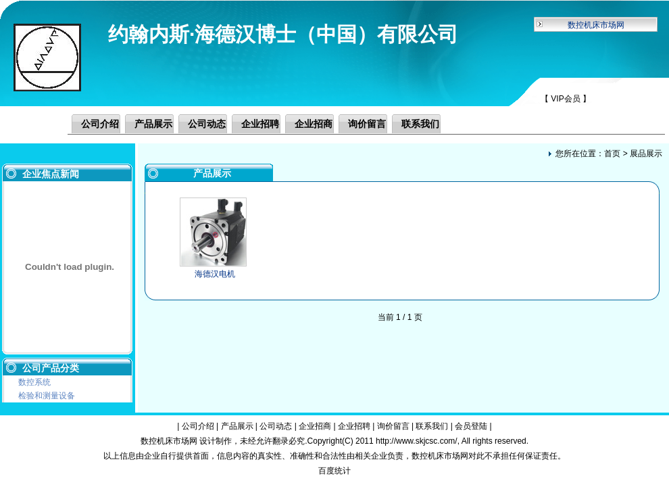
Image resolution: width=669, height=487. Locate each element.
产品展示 (153, 123)
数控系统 (34, 382)
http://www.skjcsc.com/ (416, 441)
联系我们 (420, 123)
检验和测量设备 (46, 395)
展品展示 (646, 153)
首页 (612, 153)
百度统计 (334, 471)
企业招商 (313, 123)
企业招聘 (260, 123)
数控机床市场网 (596, 25)
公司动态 (207, 123)
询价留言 (367, 123)
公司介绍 (100, 123)
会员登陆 (471, 426)
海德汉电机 (215, 274)
